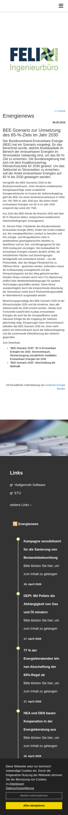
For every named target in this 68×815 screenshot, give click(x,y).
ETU (15, 493)
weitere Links (21, 505)
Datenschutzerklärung (20, 788)
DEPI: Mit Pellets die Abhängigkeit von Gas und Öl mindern (41, 604)
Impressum (17, 783)
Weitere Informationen (34, 795)
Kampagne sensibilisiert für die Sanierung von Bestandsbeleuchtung (42, 549)
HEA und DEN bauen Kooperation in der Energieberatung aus (40, 721)
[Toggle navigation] (61, 5)
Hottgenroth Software (27, 485)
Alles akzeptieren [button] (34, 805)
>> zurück (59, 110)
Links (16, 473)
